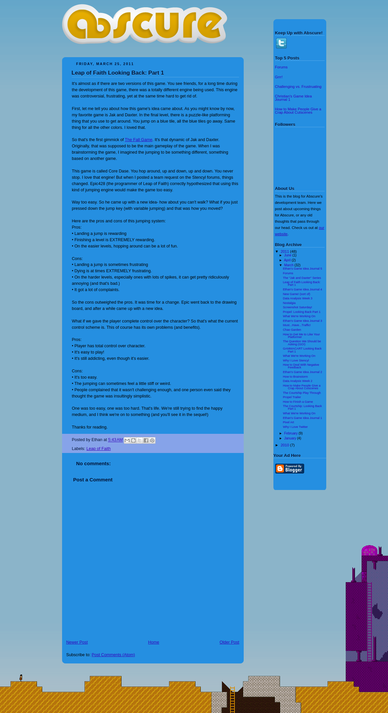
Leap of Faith (99, 448)
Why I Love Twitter (295, 427)
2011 (285, 251)
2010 (285, 445)
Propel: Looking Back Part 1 (302, 312)
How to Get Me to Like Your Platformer (301, 336)
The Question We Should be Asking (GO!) (302, 343)
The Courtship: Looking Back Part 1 (302, 407)
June (288, 255)
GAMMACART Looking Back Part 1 (302, 350)
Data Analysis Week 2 (297, 381)
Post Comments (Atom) (113, 655)
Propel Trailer (292, 397)
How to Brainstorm (295, 376)
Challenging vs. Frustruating (298, 87)
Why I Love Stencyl (296, 360)
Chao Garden (292, 329)
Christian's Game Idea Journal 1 (293, 97)
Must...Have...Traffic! (297, 325)
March (289, 265)
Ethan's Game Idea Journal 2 (302, 372)
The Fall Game (138, 139)
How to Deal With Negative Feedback (301, 366)
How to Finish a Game (298, 401)
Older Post (229, 642)
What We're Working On (299, 316)
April (288, 260)
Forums (281, 67)
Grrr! (279, 77)
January (290, 438)
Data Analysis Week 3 (297, 298)
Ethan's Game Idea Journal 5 (302, 268)
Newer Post (77, 642)
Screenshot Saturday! (297, 307)
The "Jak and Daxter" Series (302, 278)
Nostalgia (289, 303)
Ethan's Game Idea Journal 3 (302, 320)
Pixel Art (288, 422)
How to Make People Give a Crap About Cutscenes (298, 110)
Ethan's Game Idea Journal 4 (302, 289)
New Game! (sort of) (296, 294)
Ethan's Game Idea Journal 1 (302, 418)
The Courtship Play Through (302, 392)
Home (153, 642)
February (291, 433)
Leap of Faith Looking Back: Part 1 (118, 73)
